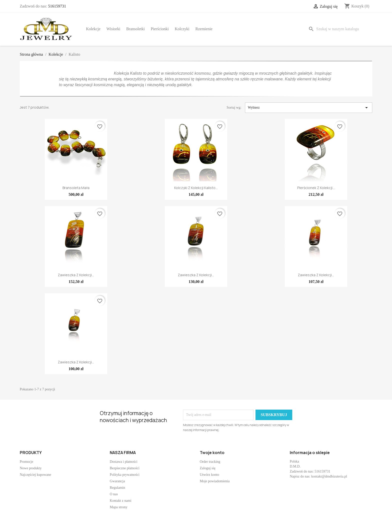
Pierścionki (160, 29)
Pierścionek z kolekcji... (316, 187)
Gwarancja (117, 481)
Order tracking (210, 462)
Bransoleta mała (76, 187)
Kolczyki (182, 29)
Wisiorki (113, 29)
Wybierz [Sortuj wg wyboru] (309, 108)
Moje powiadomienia (215, 481)
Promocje (26, 462)
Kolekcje (93, 29)
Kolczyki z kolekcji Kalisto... (196, 187)
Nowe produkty (31, 468)
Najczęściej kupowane (35, 475)
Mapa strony (118, 507)
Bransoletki (135, 29)
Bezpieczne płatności (125, 468)
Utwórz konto (209, 475)
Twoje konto (212, 452)
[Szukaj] (339, 29)
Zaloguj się (208, 468)
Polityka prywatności (125, 475)
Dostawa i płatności (123, 462)
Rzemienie (204, 29)
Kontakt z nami (120, 501)
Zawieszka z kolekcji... (76, 274)
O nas (114, 494)
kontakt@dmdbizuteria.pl (329, 476)
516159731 (57, 6)
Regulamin (117, 488)
